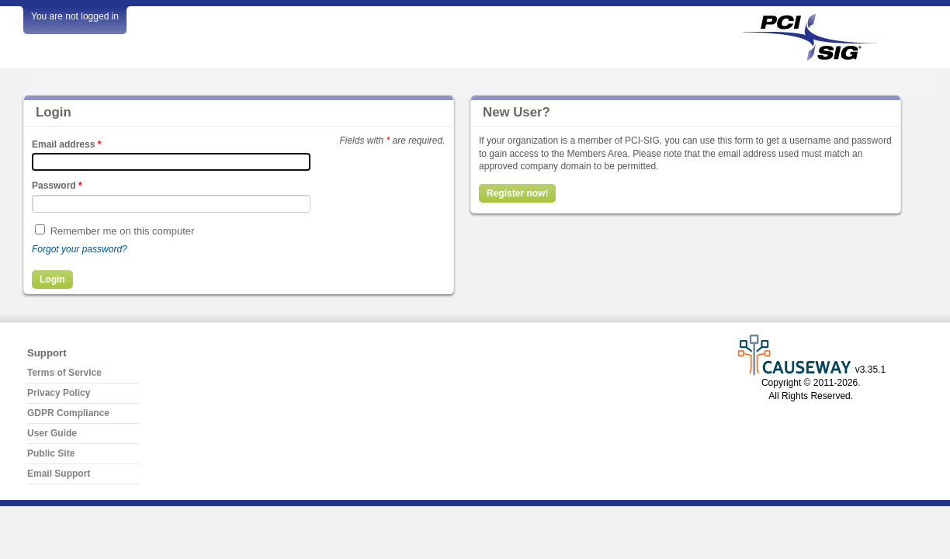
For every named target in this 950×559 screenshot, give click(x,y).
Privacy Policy (58, 392)
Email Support (58, 473)
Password (57, 185)
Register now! (517, 193)
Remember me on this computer (122, 231)
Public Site (51, 453)
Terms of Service (64, 372)
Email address (66, 144)
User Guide (52, 433)
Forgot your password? (79, 249)
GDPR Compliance (68, 413)
